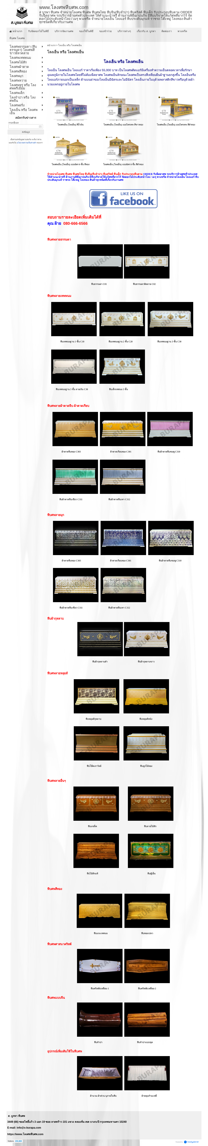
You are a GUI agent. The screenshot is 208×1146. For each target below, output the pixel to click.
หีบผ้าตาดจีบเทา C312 (119, 499)
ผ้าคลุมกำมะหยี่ (149, 1096)
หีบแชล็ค (92, 826)
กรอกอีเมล (13, 122)
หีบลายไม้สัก (150, 826)
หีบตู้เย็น (151, 873)
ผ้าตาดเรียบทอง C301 (120, 452)
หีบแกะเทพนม (101, 933)
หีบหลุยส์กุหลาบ (93, 719)
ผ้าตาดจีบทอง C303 (71, 452)
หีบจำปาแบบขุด (144, 1042)
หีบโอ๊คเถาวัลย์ (93, 766)
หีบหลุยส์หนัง (145, 719)
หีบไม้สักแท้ (92, 873)
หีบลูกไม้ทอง (146, 766)
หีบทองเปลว (147, 933)
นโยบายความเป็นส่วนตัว (26, 143)
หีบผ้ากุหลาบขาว (146, 661)
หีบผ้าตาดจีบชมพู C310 (168, 452)
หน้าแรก (51, 45)
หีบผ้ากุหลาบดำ (100, 661)
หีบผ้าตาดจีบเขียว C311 (71, 499)
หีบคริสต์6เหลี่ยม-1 (100, 988)
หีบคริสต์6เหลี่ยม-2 (147, 988)
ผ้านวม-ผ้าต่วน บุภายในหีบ (103, 1096)
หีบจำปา (98, 1042)
